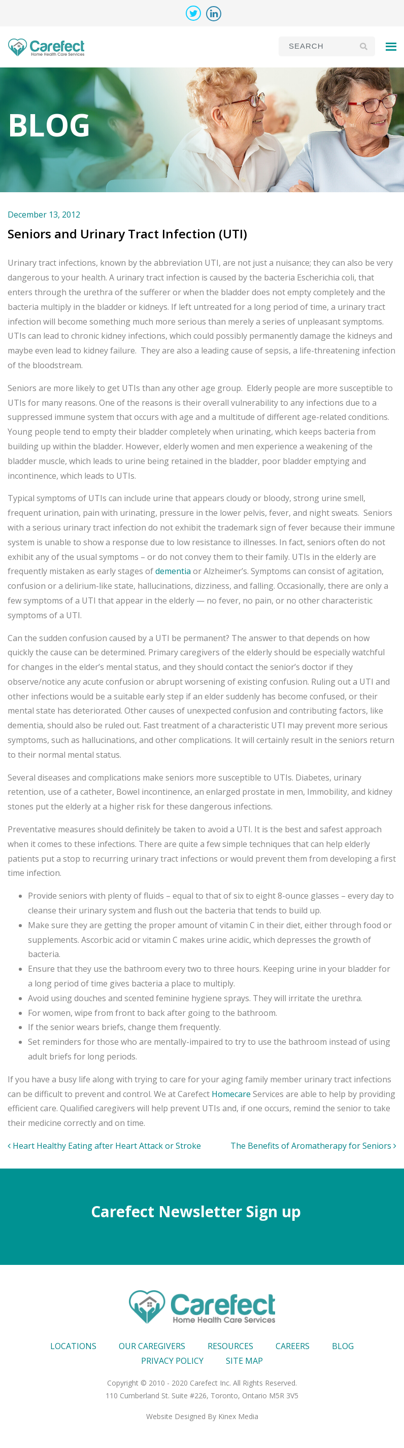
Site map (244, 1360)
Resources (230, 1346)
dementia (173, 571)
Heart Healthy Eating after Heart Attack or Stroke (104, 1145)
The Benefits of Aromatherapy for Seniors (313, 1145)
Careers (293, 1346)
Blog (343, 1346)
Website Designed (176, 1416)
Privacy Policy (172, 1360)
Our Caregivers (152, 1346)
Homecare (231, 1094)
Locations (73, 1346)
